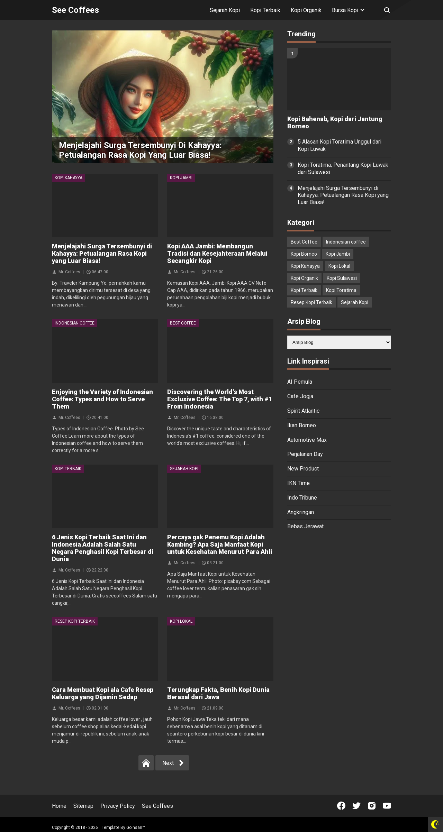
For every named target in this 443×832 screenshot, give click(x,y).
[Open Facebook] (341, 806)
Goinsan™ (135, 827)
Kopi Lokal (181, 621)
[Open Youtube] (387, 806)
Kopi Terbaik (265, 10)
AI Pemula (299, 381)
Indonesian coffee (74, 323)
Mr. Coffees (69, 271)
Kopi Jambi (181, 177)
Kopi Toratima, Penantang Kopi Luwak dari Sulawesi (343, 168)
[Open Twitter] (356, 806)
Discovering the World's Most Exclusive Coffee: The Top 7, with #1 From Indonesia (219, 399)
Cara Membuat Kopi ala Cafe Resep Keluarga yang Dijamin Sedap (102, 693)
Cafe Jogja (300, 396)
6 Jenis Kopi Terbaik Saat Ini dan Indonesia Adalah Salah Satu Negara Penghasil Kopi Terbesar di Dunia (102, 548)
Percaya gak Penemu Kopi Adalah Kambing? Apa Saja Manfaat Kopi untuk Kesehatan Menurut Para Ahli (219, 544)
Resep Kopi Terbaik (75, 621)
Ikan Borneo (301, 425)
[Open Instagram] (372, 806)
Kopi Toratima (341, 290)
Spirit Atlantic (303, 411)
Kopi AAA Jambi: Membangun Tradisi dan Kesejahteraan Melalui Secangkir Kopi (217, 253)
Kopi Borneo (304, 254)
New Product (303, 468)
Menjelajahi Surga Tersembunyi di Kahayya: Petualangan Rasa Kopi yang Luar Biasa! (140, 150)
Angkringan (300, 512)
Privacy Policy (117, 806)
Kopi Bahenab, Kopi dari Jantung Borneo (334, 123)
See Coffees (157, 806)
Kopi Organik (306, 10)
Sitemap (83, 806)
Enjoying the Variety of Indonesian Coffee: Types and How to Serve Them (102, 399)
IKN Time (298, 483)
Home (59, 806)
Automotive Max (307, 440)
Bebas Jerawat (305, 526)
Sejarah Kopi (225, 10)
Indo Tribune (302, 497)
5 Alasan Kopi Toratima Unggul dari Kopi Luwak (339, 145)
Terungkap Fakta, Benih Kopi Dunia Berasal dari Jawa (218, 693)
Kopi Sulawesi (342, 278)
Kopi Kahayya (68, 177)
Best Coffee (183, 323)
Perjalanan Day (305, 454)
